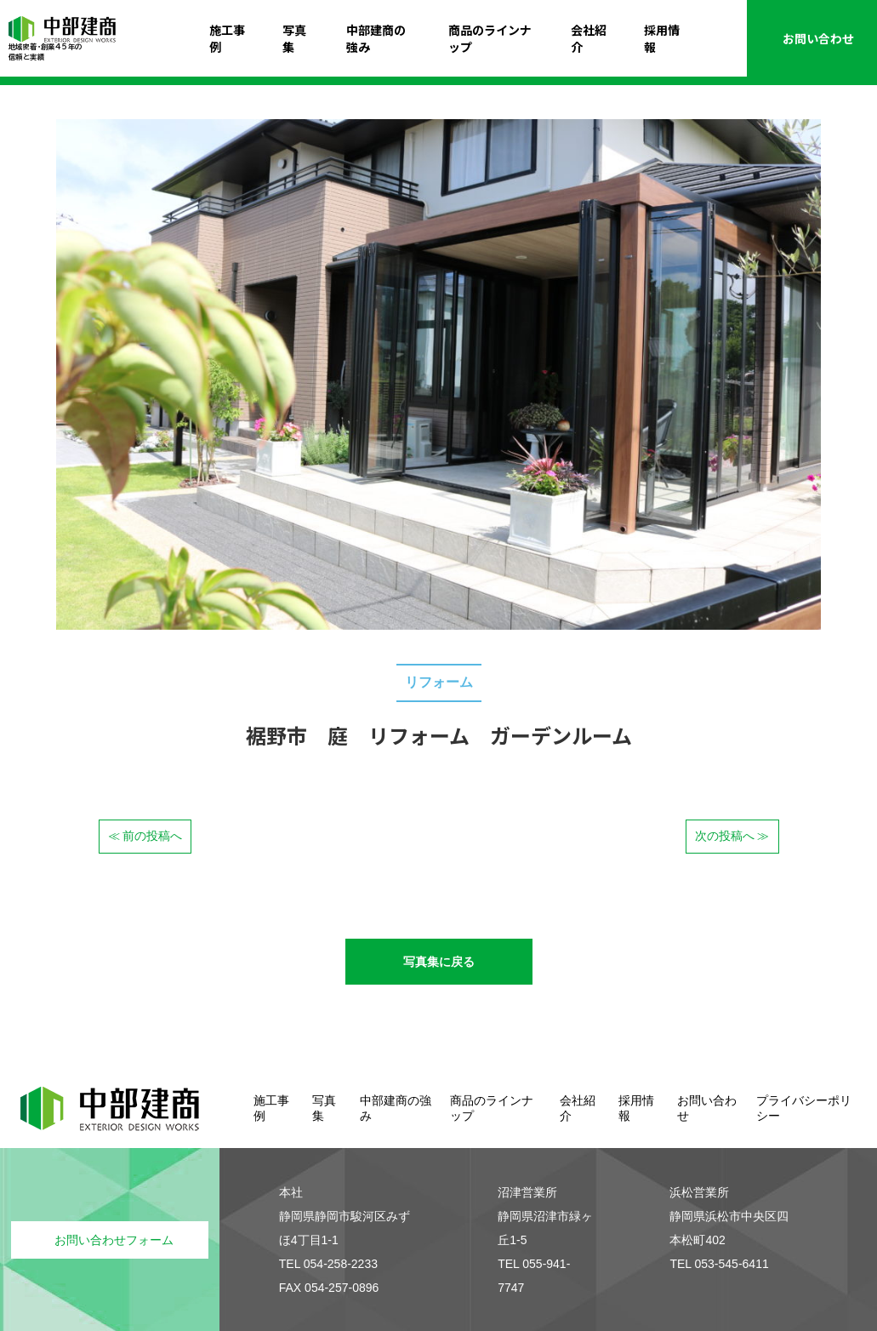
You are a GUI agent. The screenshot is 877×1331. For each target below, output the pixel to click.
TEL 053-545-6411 (718, 1264)
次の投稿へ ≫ (732, 836)
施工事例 (227, 38)
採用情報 (662, 38)
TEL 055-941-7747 (534, 1275)
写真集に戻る (439, 961)
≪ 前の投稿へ (145, 836)
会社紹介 (588, 38)
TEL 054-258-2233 (328, 1264)
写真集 (294, 38)
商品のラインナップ (490, 38)
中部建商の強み (376, 38)
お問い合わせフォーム (114, 1240)
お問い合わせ (812, 38)
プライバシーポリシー (803, 1108)
